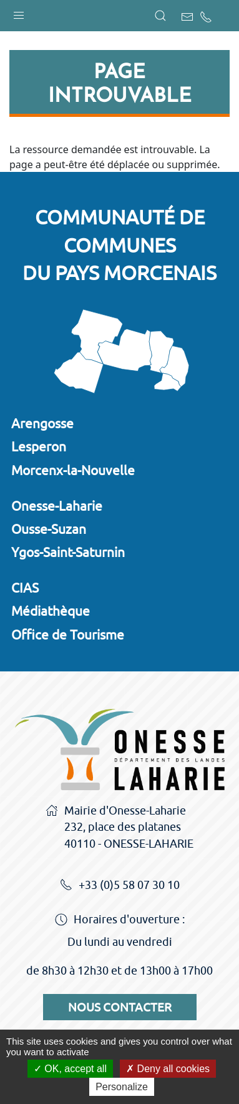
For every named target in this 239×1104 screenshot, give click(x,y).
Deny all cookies (168, 1068)
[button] (18, 12)
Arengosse (42, 423)
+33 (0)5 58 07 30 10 (120, 885)
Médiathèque (50, 610)
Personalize (121, 1086)
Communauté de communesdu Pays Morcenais (119, 245)
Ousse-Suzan (48, 528)
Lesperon (38, 446)
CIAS (25, 587)
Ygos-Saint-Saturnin (68, 552)
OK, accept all (70, 1068)
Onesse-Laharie (56, 505)
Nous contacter (120, 1007)
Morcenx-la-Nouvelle (73, 470)
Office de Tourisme (67, 634)
